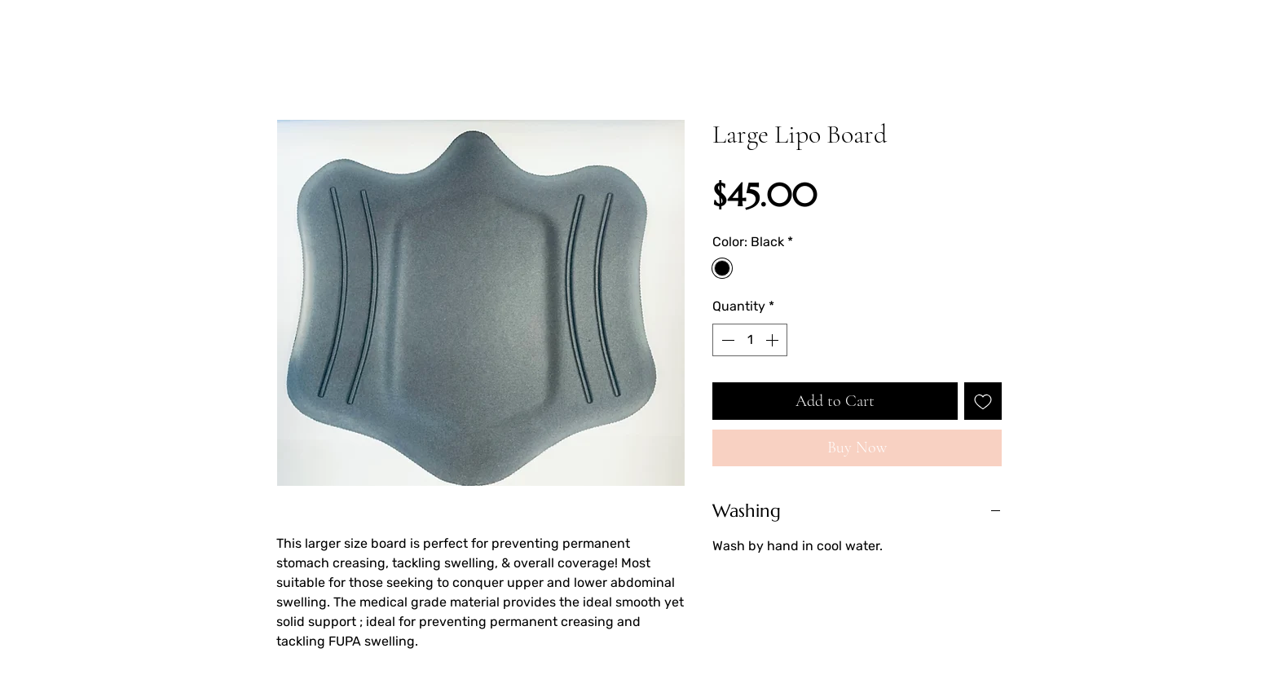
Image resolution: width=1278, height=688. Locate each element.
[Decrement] (726, 339)
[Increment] (773, 339)
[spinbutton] (750, 339)
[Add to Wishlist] (983, 401)
